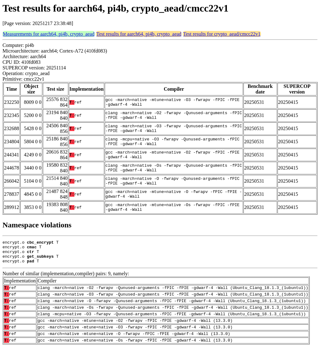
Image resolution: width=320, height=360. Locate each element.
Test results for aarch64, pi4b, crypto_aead (138, 34)
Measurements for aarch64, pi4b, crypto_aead (48, 34)
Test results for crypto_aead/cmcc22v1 (221, 34)
